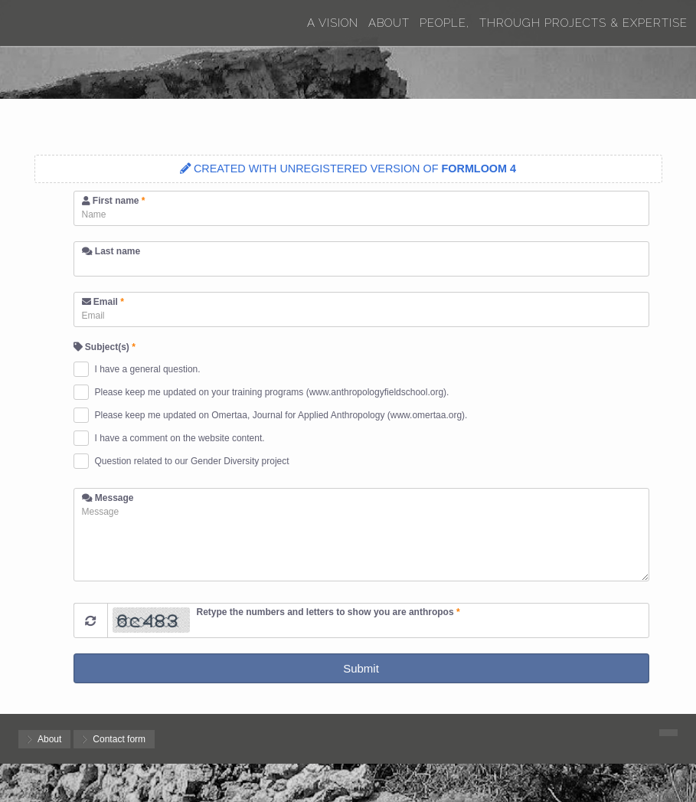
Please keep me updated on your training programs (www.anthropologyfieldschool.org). (272, 392)
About (389, 23)
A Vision (332, 23)
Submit (361, 668)
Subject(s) (105, 347)
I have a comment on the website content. (180, 438)
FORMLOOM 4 (479, 168)
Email (103, 301)
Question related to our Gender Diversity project (192, 461)
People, (444, 23)
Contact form (119, 739)
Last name (111, 251)
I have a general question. (148, 369)
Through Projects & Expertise (583, 23)
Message (108, 498)
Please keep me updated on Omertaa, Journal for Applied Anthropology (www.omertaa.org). (281, 415)
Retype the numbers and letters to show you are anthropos (328, 612)
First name (113, 200)
